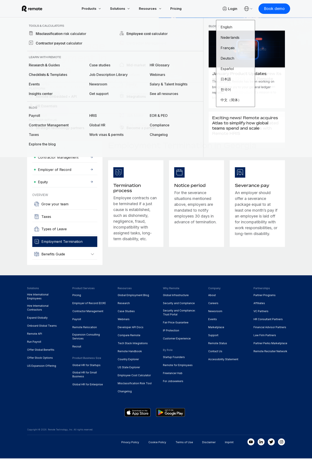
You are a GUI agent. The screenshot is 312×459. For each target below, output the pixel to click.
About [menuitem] (212, 295)
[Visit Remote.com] (37, 9)
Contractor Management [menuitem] (87, 311)
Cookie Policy (157, 442)
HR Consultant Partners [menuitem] (268, 319)
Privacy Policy (130, 442)
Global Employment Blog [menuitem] (133, 295)
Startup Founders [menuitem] (174, 357)
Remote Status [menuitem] (217, 343)
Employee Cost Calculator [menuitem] (134, 376)
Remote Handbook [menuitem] (130, 352)
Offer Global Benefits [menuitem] (40, 350)
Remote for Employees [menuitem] (178, 365)
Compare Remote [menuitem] (129, 335)
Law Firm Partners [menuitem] (265, 335)
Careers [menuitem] (213, 303)
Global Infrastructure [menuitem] (176, 295)
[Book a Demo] (50, 111)
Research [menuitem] (124, 303)
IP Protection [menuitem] (171, 331)
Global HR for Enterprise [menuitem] (87, 385)
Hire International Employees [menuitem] (38, 297)
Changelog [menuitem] (125, 392)
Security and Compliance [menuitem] (179, 303)
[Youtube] (250, 442)
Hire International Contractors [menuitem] (38, 308)
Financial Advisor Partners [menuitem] (270, 327)
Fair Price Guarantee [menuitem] (175, 323)
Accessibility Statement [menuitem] (223, 360)
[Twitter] (271, 442)
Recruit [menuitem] (76, 347)
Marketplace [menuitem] (216, 327)
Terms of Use (184, 442)
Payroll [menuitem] (76, 319)
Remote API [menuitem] (34, 334)
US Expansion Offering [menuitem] (41, 366)
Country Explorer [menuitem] (48, 35)
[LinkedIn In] (261, 442)
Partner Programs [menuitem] (265, 295)
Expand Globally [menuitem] (37, 318)
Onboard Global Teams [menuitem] (42, 326)
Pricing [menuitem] (76, 295)
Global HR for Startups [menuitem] (86, 365)
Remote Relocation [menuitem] (84, 327)
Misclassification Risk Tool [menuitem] (135, 384)
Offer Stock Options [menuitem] (40, 358)
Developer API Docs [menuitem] (130, 327)
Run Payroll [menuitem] (34, 342)
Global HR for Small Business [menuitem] (84, 375)
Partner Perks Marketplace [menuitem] (270, 343)
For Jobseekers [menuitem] (173, 381)
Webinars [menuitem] (124, 319)
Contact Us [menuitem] (215, 352)
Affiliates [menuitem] (259, 303)
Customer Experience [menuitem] (177, 339)
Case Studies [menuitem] (126, 311)
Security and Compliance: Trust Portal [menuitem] (179, 313)
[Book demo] (269, 9)
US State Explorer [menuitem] (129, 368)
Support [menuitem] (213, 335)
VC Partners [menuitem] (261, 311)
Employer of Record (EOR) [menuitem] (89, 303)
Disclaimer (209, 442)
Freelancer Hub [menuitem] (172, 373)
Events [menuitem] (212, 319)
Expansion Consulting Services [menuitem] (86, 337)
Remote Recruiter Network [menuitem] (270, 352)
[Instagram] (281, 442)
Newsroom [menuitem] (215, 311)
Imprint (229, 442)
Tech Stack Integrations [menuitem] (133, 343)
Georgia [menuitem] (78, 35)
